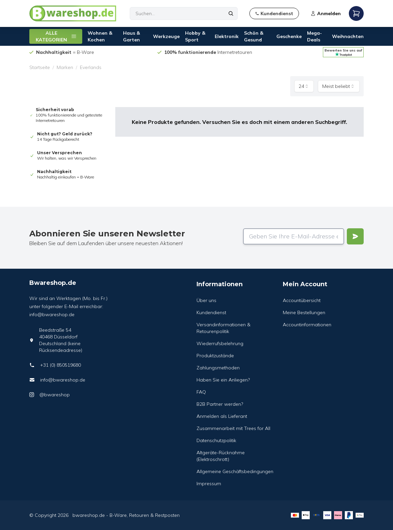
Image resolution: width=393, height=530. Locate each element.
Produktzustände (215, 356)
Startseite (39, 67)
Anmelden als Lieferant (221, 416)
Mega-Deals (314, 36)
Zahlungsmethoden (218, 368)
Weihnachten (348, 36)
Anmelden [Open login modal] (325, 13)
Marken (65, 67)
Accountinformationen (307, 325)
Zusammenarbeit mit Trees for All (233, 428)
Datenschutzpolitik (216, 440)
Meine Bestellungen (304, 312)
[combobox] (304, 86)
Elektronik (227, 36)
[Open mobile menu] (356, 13)
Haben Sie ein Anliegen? (223, 380)
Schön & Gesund (253, 36)
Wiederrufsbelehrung (219, 343)
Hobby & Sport (195, 36)
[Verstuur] (355, 236)
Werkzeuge (166, 36)
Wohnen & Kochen (100, 36)
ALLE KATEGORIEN (56, 36)
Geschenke (289, 36)
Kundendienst (211, 312)
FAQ (201, 392)
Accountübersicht (302, 300)
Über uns (206, 300)
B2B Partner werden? (219, 404)
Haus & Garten (131, 36)
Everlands (90, 67)
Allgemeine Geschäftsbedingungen (234, 471)
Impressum (208, 484)
